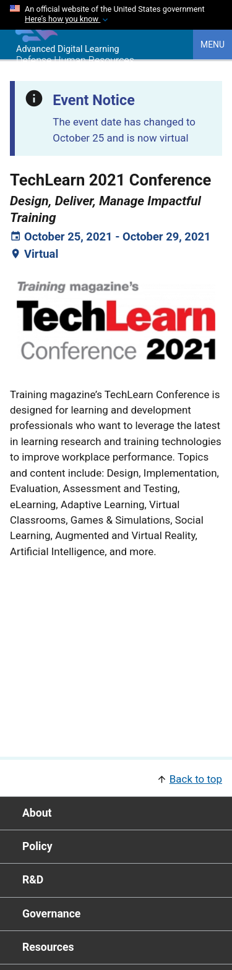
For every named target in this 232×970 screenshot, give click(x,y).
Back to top (196, 779)
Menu (212, 44)
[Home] (34, 39)
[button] (116, 778)
